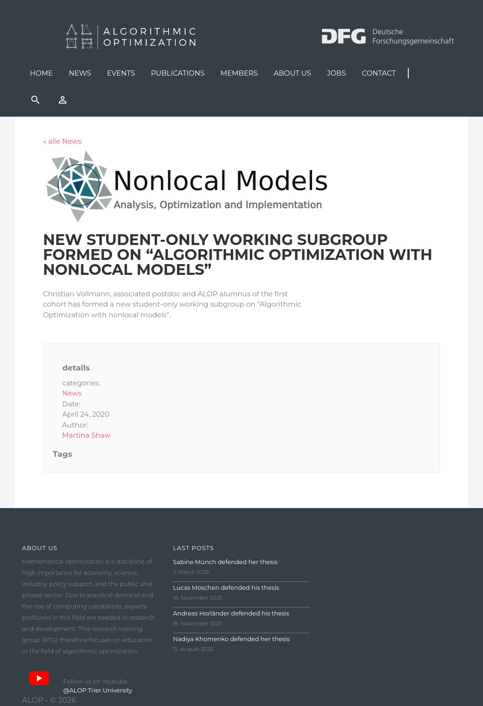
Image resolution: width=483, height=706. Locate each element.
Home (41, 73)
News (80, 73)
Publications (178, 73)
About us (292, 73)
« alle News (62, 141)
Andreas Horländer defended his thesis (231, 613)
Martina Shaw (86, 435)
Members (239, 73)
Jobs (336, 73)
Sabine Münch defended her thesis (225, 562)
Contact (379, 73)
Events (121, 73)
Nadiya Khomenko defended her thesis (231, 639)
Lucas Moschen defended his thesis (226, 587)
